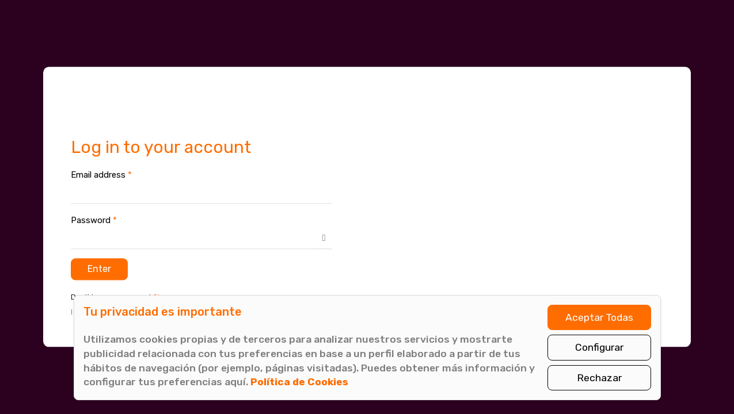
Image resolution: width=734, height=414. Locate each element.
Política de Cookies (299, 382)
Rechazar (599, 378)
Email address (101, 175)
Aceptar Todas (599, 317)
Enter (99, 268)
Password (94, 220)
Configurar (599, 347)
